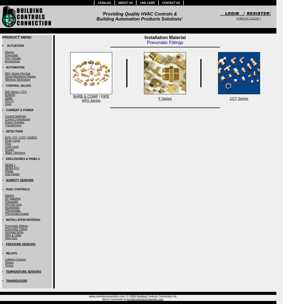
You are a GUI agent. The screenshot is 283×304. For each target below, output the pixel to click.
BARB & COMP (85, 96)
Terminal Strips (14, 232)
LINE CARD (147, 2)
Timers (9, 265)
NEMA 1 (10, 165)
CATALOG (104, 2)
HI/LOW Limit (13, 204)
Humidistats (12, 207)
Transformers (13, 125)
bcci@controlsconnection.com (145, 299)
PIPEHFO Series (95, 98)
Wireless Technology (18, 79)
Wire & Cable (13, 235)
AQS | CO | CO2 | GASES (21, 137)
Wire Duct (11, 238)
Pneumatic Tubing (16, 229)
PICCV (9, 101)
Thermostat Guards (17, 213)
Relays (9, 262)
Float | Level (12, 140)
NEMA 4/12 (12, 168)
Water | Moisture (15, 152)
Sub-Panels (12, 174)
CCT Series (239, 98)
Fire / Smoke (13, 58)
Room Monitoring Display (20, 76)
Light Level (12, 146)
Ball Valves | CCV (16, 91)
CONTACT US (171, 2)
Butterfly (10, 94)
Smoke (9, 149)
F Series (165, 98)
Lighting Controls (15, 259)
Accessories (12, 61)
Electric (9, 52)
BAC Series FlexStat (17, 73)
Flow (8, 143)
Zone (8, 104)
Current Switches (15, 116)
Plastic (9, 171)
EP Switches (13, 198)
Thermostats (12, 210)
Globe (9, 97)
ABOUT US (125, 2)
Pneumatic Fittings (16, 226)
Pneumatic (11, 55)
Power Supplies (14, 122)
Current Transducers (17, 119)
